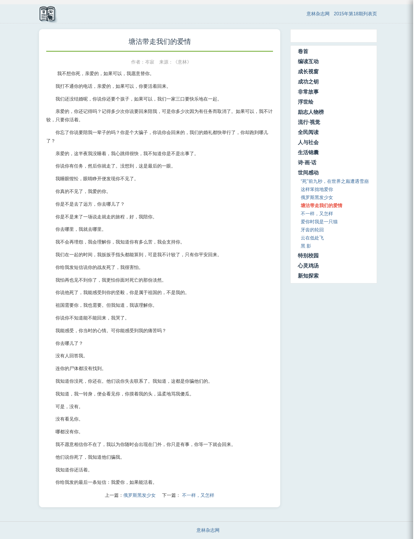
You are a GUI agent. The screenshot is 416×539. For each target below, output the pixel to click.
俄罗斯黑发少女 (139, 495)
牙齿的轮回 (312, 229)
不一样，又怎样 (198, 495)
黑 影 (306, 246)
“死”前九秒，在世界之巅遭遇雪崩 (335, 181)
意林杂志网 (318, 13)
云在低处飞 (312, 237)
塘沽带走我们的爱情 (321, 205)
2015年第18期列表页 (355, 13)
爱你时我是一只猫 (319, 221)
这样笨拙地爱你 (317, 189)
